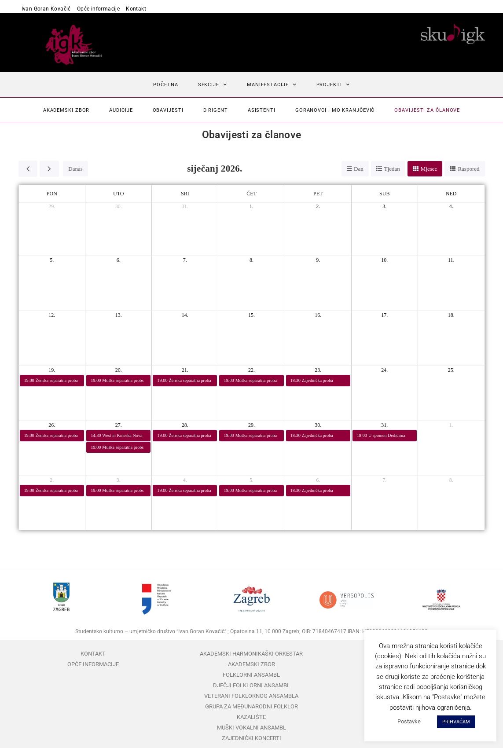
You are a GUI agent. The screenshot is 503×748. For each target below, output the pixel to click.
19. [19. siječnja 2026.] (51, 370)
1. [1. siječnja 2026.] (251, 206)
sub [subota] (384, 194)
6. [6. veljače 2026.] (318, 480)
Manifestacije (272, 85)
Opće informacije (98, 9)
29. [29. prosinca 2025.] (51, 206)
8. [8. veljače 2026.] (451, 480)
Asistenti (261, 110)
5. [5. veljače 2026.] (251, 480)
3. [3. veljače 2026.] (119, 480)
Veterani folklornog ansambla (251, 696)
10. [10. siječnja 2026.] (384, 260)
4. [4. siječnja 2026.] (451, 206)
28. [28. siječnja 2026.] (185, 425)
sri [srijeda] (185, 194)
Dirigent (215, 110)
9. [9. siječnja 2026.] (318, 260)
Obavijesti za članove (427, 110)
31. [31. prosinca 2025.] (185, 206)
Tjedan (392, 168)
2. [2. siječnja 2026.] (318, 206)
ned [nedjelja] (451, 194)
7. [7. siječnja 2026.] (185, 260)
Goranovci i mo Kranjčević (335, 110)
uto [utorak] (118, 194)
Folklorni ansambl (251, 674)
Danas (75, 168)
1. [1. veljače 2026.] (451, 425)
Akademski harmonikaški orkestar (251, 653)
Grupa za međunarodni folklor (251, 706)
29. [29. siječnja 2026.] (251, 425)
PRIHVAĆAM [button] (456, 722)
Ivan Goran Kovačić (46, 9)
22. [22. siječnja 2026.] (251, 370)
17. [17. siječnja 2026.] (384, 315)
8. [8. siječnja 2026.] (251, 260)
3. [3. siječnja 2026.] (384, 206)
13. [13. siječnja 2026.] (118, 315)
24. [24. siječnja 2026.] (384, 370)
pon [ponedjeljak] (52, 194)
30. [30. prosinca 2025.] (118, 206)
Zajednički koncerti (251, 738)
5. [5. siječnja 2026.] (52, 260)
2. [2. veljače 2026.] (52, 480)
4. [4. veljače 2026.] (185, 480)
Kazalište (251, 717)
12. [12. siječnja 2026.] (51, 315)
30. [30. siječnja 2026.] (318, 425)
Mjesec (429, 168)
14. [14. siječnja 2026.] (185, 315)
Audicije (120, 110)
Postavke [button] (409, 721)
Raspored (468, 168)
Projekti (333, 85)
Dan (358, 168)
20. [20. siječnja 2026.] (118, 370)
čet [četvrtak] (251, 194)
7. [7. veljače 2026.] (384, 480)
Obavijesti (168, 110)
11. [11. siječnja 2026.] (451, 260)
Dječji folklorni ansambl (251, 685)
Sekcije (212, 85)
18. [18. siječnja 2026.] (451, 315)
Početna (165, 85)
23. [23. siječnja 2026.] (318, 370)
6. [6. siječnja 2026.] (119, 260)
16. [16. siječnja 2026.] (318, 315)
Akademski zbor (66, 110)
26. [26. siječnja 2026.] (51, 425)
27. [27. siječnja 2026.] (118, 425)
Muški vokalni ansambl (251, 727)
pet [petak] (318, 194)
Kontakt (136, 9)
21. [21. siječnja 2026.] (185, 370)
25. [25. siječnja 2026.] (451, 370)
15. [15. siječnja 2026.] (251, 315)
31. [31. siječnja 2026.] (384, 425)
